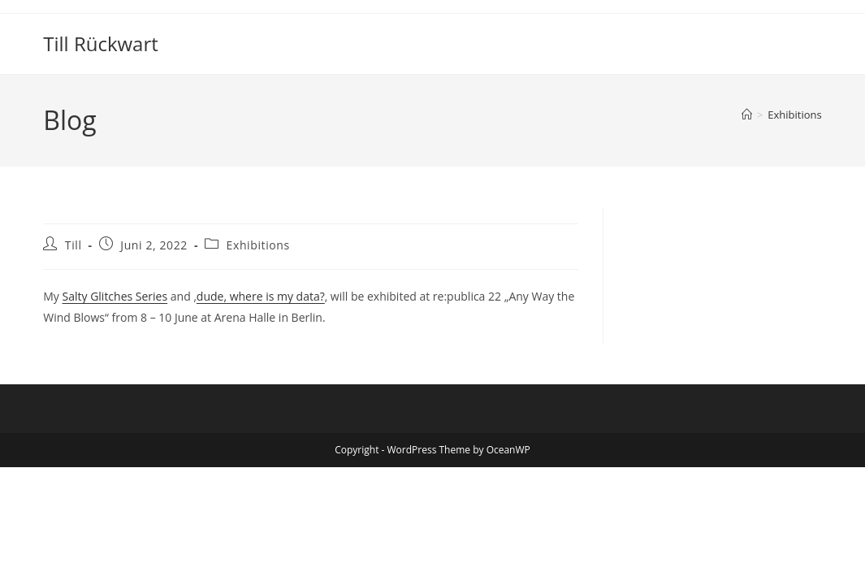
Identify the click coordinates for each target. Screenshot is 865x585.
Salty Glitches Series (115, 296)
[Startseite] (747, 114)
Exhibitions (794, 114)
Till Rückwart (100, 43)
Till (73, 245)
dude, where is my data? (261, 296)
